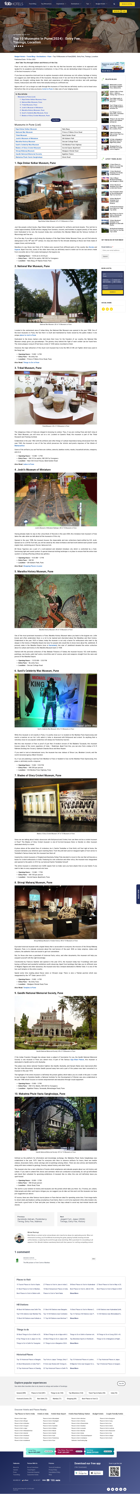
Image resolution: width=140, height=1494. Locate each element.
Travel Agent (31, 1470)
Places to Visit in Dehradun (22, 1423)
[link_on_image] (105, 86)
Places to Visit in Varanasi (22, 1438)
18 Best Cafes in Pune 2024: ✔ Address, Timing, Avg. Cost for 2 (117, 93)
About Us (16, 1467)
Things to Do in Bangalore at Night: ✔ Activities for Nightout (109, 1339)
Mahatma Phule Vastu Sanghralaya (29, 157)
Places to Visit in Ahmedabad (51, 1418)
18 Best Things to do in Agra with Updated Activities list (56, 1334)
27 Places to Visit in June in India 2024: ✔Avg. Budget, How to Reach (56, 1284)
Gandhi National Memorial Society (29, 154)
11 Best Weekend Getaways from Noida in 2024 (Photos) (116, 173)
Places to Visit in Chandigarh (51, 1421)
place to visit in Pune (28, 335)
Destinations (75, 4)
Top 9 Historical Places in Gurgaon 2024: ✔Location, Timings (109, 1364)
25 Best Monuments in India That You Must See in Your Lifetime (29, 1364)
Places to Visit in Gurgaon (21, 1426)
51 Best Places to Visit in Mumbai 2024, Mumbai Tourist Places (29, 1289)
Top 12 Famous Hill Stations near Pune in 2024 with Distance (82, 1314)
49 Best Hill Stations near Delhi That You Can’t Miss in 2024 (29, 1309)
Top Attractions (46, 4)
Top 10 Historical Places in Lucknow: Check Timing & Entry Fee (82, 1359)
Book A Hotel (127, 4)
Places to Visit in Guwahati (50, 1426)
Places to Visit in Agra (20, 1418)
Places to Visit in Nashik (49, 1433)
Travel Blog (32, 4)
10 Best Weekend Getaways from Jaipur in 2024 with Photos (116, 186)
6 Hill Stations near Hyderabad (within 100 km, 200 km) (109, 1309)
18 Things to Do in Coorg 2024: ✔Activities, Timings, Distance (109, 1334)
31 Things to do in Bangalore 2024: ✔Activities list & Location (56, 1343)
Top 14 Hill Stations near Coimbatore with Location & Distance (56, 1314)
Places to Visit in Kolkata (49, 1428)
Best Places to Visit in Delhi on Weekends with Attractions (116, 215)
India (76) (114, 1393)
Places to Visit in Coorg (106, 1421)
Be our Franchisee (32, 1467)
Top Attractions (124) (76, 1393)
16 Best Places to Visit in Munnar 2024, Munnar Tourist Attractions (82, 1309)
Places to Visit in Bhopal (21, 1421)
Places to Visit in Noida (77, 1433)
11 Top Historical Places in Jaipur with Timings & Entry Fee (109, 1359)
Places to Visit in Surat (49, 1435)
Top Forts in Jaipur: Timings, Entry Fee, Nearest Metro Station (56, 1359)
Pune (124, 11)
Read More (55, 120)
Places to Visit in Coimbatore (79, 1438)
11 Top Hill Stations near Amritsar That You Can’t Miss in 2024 (56, 1318)
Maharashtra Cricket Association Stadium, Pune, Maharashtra (116, 86)
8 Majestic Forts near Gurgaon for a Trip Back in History (82, 1364)
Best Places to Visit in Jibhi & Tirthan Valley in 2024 (82, 1289)
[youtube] (124, 1489)
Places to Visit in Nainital (21, 1433)
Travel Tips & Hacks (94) (97, 1393)
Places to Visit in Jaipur (21, 1428)
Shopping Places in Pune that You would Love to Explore (116, 148)
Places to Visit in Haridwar (78, 1426)
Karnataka (53, 645)
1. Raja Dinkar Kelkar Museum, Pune (33, 99)
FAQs (50, 1474)
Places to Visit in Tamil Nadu (53, 1293)
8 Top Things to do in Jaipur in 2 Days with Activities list (29, 1339)
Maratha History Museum (25, 142)
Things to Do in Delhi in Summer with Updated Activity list (82, 1334)
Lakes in (26, 464)
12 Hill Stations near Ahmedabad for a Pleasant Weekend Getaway (109, 1314)
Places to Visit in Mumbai (78, 1430)
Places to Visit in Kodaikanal (22, 1440)
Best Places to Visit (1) (90, 1399)
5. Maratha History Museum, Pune (32, 110)
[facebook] (103, 309)
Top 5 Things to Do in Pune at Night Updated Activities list (116, 107)
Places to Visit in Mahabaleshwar (23, 1430)
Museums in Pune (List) (26, 97)
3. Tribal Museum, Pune (28, 105)
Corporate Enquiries (33, 1472)
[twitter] (107, 309)
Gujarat (17, 249)
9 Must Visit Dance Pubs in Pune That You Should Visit (116, 134)
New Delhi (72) (42, 1399)
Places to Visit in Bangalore (107, 1418)
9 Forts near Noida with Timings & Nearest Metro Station (56, 1364)
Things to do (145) (57, 1393)
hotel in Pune (48, 89)
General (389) (21, 1393)
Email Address (107, 247)
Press (15, 1472)
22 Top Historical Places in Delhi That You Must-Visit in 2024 (56, 1368)
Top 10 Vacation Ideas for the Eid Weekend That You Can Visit (116, 193)
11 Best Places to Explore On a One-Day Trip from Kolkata (116, 166)
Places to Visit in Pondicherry (51, 1438)
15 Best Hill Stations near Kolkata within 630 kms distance (29, 1318)
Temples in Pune (29, 988)
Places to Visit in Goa (105, 1423)
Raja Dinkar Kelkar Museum (26, 129)
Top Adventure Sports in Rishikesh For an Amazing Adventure (82, 1339)
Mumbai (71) (57, 1399)
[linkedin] (111, 309)
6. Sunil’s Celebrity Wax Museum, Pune (34, 113)
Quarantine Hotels (32, 1474)
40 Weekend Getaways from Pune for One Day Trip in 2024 (117, 230)
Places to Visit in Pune (49, 1440)
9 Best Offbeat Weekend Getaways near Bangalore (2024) (116, 179)
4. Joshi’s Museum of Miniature (31, 107)
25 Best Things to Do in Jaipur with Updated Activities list (56, 1339)
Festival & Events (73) (24, 1399)
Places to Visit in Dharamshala (79, 1423)
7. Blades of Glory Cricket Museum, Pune (35, 115)
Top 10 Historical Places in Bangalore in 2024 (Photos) (29, 1359)
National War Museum (24, 132)
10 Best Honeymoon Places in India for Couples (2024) (56, 1289)
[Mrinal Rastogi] (62, 1232)
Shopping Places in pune (32, 566)
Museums (117, 11)
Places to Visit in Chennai (78, 1421)
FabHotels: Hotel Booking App (79, 1440)
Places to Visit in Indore (106, 1426)
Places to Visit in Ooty (106, 1433)
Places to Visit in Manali (49, 1430)
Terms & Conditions (55, 1467)
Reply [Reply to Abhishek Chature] (93, 1258)
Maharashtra (19, 446)
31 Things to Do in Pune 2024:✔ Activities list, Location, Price (117, 127)
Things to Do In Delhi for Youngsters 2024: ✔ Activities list (29, 1343)
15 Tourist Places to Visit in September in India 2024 (29, 1284)
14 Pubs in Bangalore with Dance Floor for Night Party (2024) (116, 141)
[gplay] (81, 1473)
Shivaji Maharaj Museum (25, 151)
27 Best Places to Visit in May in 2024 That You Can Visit (109, 1284)
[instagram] (120, 1489)
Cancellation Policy (54, 1472)
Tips (87, 4)
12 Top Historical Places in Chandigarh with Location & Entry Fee (29, 1368)
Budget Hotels (100, 4)
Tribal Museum (21, 135)
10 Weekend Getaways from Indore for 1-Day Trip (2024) (116, 208)
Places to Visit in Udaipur (106, 1435)
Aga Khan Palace (77, 1060)
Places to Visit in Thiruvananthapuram (81, 1435)
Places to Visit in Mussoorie (107, 1430)
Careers (15, 1470)
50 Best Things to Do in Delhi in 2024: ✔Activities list (29, 1334)
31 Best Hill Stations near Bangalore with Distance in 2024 (56, 1309)
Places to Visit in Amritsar (78, 1418)
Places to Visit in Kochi (106, 1438)
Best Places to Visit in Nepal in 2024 (109, 1289)
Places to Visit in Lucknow (107, 1428)
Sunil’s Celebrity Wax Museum (27, 145)
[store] (96, 1473)
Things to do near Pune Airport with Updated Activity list (117, 120)
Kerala (91, 247)
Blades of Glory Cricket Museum (28, 148)
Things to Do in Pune (31, 362)
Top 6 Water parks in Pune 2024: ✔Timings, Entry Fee (116, 100)
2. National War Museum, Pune (31, 102)
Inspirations (60, 4)
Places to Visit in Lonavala (78, 1428)
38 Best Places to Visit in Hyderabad (82, 1284)
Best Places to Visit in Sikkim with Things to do (29, 1293)
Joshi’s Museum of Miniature (27, 138)
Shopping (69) (71, 1399)
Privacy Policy (53, 1470)
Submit (105, 256)
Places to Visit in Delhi (49, 1423)
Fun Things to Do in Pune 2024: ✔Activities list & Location (117, 113)
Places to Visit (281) (38, 1393)
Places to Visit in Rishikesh (22, 1435)
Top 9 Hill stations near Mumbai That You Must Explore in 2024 (29, 1314)
